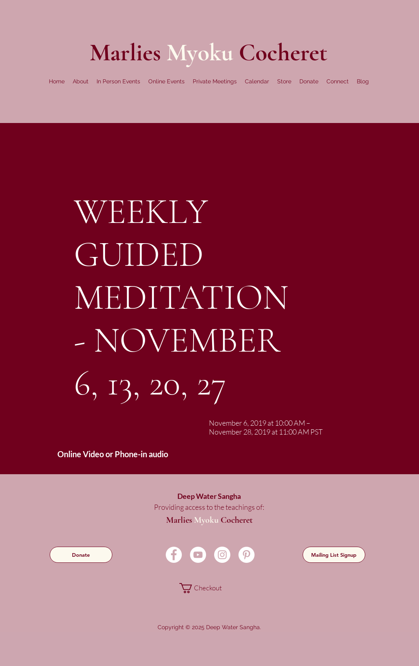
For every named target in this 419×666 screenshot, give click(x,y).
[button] (81, 81)
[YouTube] (198, 555)
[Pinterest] (246, 555)
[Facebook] (174, 555)
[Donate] (81, 555)
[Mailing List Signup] (334, 555)
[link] (208, 588)
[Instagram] (222, 555)
